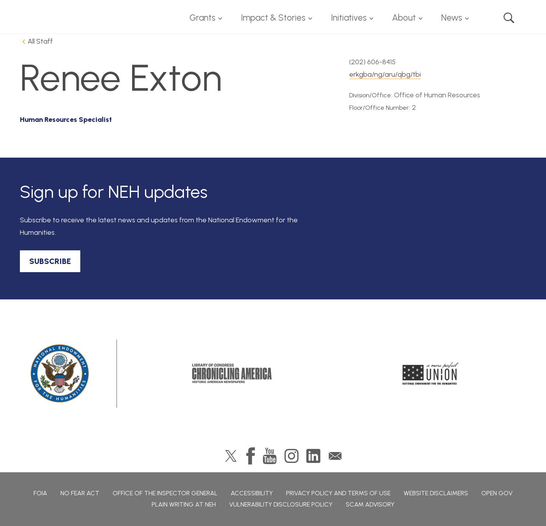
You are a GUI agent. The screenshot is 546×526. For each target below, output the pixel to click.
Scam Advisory (370, 504)
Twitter (231, 456)
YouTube (270, 456)
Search (509, 18)
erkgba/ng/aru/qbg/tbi (385, 74)
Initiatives (349, 17)
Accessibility (252, 493)
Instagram (291, 456)
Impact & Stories (273, 17)
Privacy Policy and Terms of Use (338, 493)
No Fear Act (79, 493)
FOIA (40, 493)
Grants (202, 17)
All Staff (40, 41)
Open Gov (496, 493)
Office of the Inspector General (165, 493)
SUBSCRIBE (50, 261)
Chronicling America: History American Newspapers (232, 373)
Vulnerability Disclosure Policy (280, 504)
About (404, 17)
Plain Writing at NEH (184, 504)
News (451, 17)
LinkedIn (313, 456)
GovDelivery (335, 456)
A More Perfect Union (430, 373)
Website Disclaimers (436, 493)
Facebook (250, 455)
